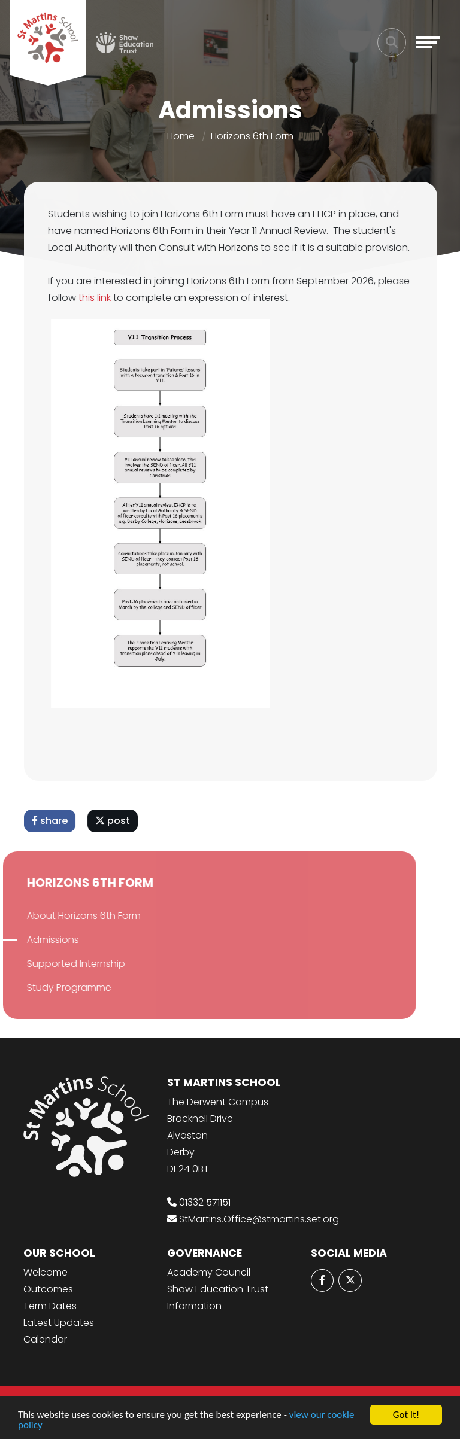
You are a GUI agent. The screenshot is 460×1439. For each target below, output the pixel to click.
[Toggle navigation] (428, 42)
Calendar (45, 1339)
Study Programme (56, 987)
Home (181, 136)
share (51, 820)
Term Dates (50, 1306)
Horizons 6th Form (252, 136)
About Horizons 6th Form (71, 916)
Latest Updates (58, 1323)
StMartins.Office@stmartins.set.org (259, 1219)
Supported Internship (63, 964)
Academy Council (208, 1272)
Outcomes (48, 1289)
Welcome (45, 1272)
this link (97, 298)
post (114, 820)
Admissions (40, 940)
